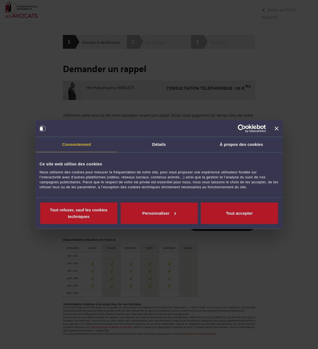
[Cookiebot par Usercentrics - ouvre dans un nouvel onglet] (242, 128)
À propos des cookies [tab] (241, 144)
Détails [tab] (159, 144)
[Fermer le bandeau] (276, 128)
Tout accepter (239, 213)
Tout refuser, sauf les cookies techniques (79, 213)
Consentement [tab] (76, 144)
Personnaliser (159, 213)
